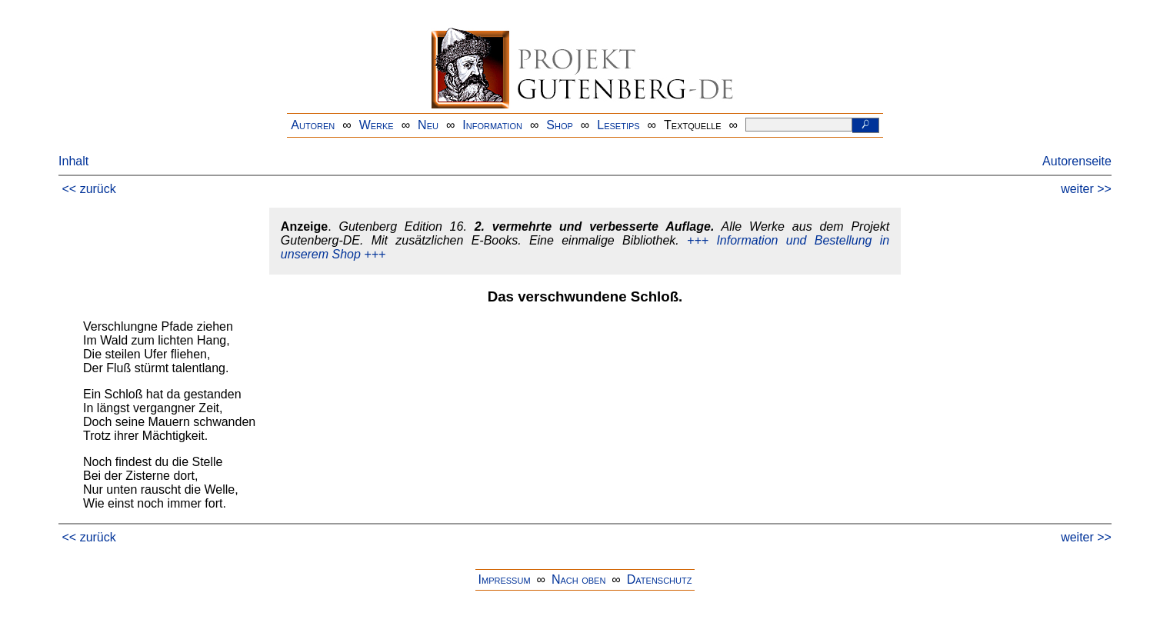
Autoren (313, 125)
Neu (428, 125)
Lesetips (618, 125)
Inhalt (73, 161)
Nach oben (578, 579)
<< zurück (89, 188)
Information (492, 125)
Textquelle (693, 125)
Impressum (504, 579)
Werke (376, 125)
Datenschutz (659, 579)
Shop (559, 125)
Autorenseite (1077, 161)
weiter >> (1086, 188)
